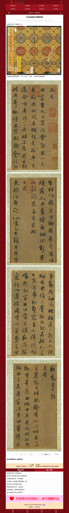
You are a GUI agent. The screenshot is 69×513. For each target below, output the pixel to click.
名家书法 (30, 12)
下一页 (56, 454)
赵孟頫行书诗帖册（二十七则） (25, 466)
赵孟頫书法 (20, 459)
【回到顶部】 (37, 507)
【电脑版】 (31, 507)
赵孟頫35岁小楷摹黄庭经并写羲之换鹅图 (46, 466)
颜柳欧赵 (37, 12)
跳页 (46, 454)
